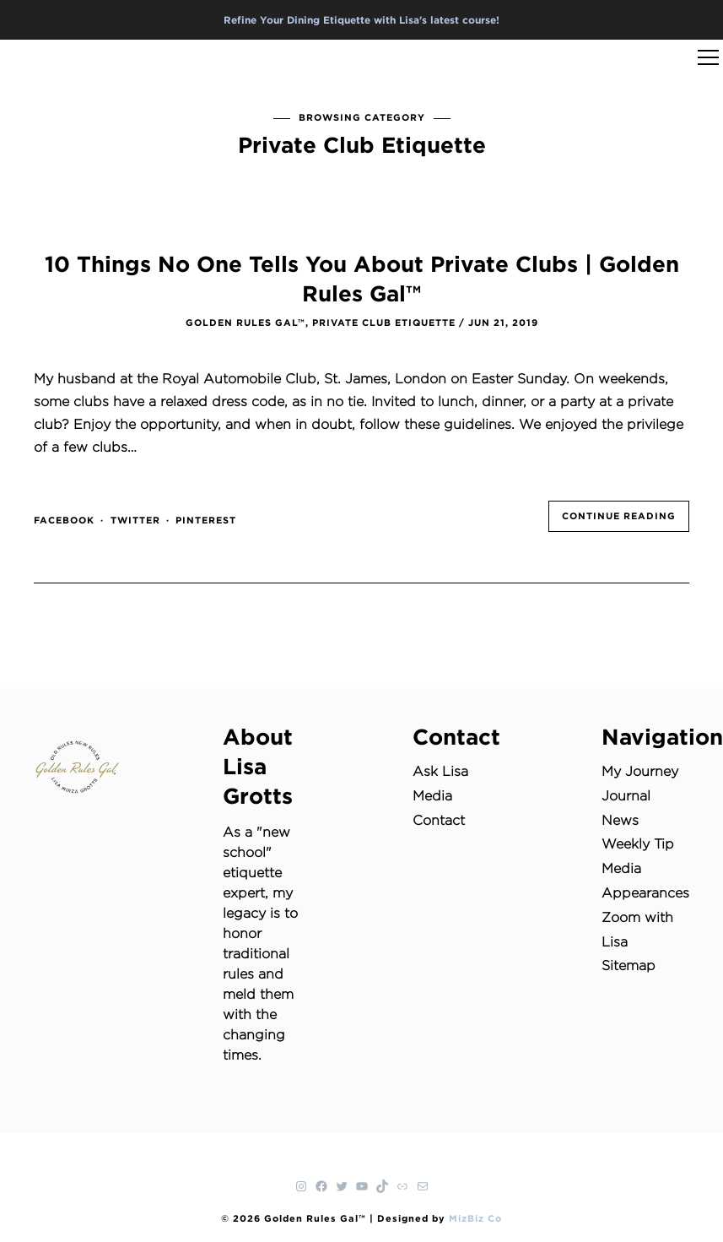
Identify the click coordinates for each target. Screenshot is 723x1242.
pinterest (205, 520)
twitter (135, 520)
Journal (626, 796)
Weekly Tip (638, 844)
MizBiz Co (475, 1218)
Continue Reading (619, 516)
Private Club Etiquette (384, 322)
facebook (64, 520)
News (620, 820)
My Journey (640, 771)
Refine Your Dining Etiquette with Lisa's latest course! (361, 19)
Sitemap (629, 965)
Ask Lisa (440, 771)
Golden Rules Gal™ (245, 322)
